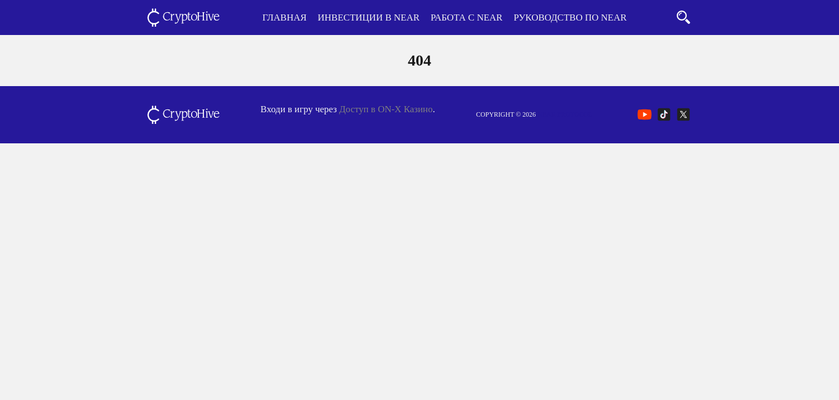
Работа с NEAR (466, 17)
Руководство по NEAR (569, 17)
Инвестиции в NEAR (369, 17)
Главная (284, 17)
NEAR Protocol (564, 114)
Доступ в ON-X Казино (386, 109)
